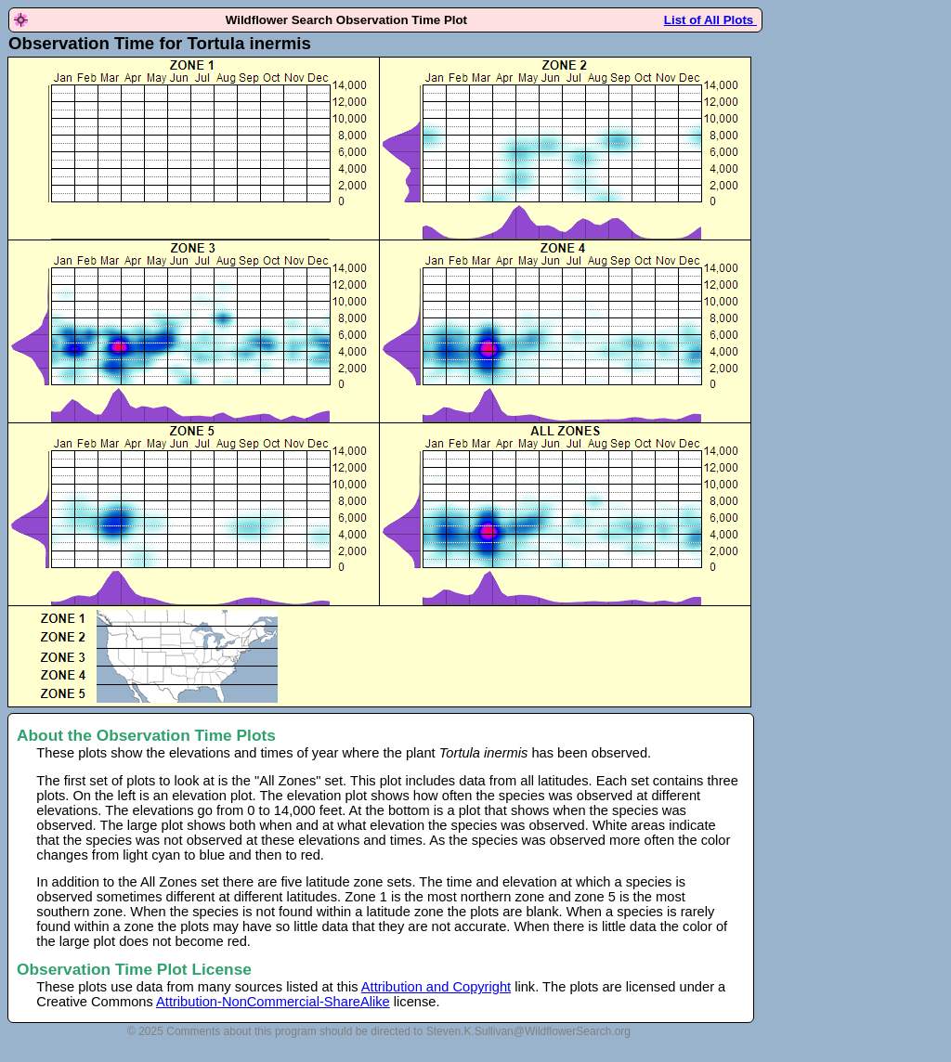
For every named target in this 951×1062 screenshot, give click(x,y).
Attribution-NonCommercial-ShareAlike (273, 1001)
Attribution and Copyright (436, 986)
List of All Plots (710, 20)
